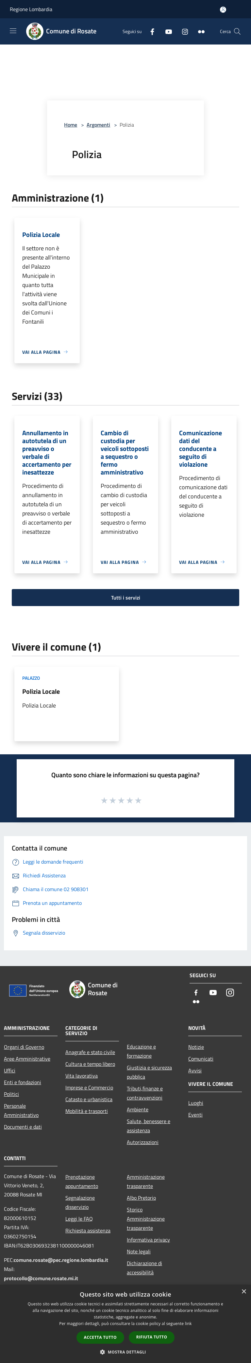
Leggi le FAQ (79, 1219)
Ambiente (137, 1109)
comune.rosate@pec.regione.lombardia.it (61, 1260)
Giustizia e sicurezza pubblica (149, 1072)
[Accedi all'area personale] (223, 10)
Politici (11, 1094)
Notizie (196, 1047)
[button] (125, 1352)
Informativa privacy (148, 1240)
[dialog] (125, 1324)
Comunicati (200, 1059)
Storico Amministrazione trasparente (146, 1219)
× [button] (243, 1291)
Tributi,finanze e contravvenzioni (145, 1093)
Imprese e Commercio (89, 1087)
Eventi (195, 1115)
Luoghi (195, 1103)
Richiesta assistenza (87, 1230)
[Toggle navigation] (13, 31)
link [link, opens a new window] (188, 1323)
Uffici (9, 1070)
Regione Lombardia (31, 9)
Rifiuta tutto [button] (151, 1337)
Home (70, 125)
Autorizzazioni (143, 1142)
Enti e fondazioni (22, 1082)
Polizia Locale (41, 691)
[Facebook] (149, 31)
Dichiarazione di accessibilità (144, 1267)
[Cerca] (237, 31)
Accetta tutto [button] (100, 1337)
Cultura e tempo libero (90, 1064)
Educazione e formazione (141, 1051)
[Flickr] (198, 31)
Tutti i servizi (125, 597)
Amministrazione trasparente (146, 1181)
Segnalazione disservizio (80, 1202)
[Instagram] (182, 31)
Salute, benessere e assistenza (148, 1125)
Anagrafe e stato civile (90, 1052)
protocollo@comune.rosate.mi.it (41, 1278)
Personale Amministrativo (21, 1110)
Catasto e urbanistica (88, 1099)
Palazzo (31, 677)
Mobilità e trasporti (86, 1111)
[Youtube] (166, 31)
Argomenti (98, 125)
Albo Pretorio (141, 1198)
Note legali (139, 1251)
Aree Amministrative (27, 1059)
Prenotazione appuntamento (81, 1181)
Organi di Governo (24, 1047)
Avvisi (195, 1070)
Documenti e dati (23, 1127)
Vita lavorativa (81, 1076)
